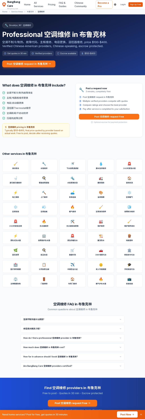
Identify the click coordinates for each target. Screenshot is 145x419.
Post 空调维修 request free (109, 116)
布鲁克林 (30, 12)
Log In (123, 4)
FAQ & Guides (62, 4)
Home (27, 4)
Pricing (51, 4)
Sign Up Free (135, 4)
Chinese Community (80, 4)
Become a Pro (103, 4)
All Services (38, 4)
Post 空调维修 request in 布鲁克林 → (29, 63)
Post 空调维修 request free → (72, 403)
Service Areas (17, 12)
